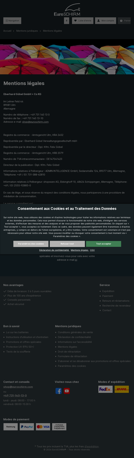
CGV (92, 250)
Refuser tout (67, 243)
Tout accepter (103, 243)
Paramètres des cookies (31, 243)
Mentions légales (80, 250)
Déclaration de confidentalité (54, 250)
